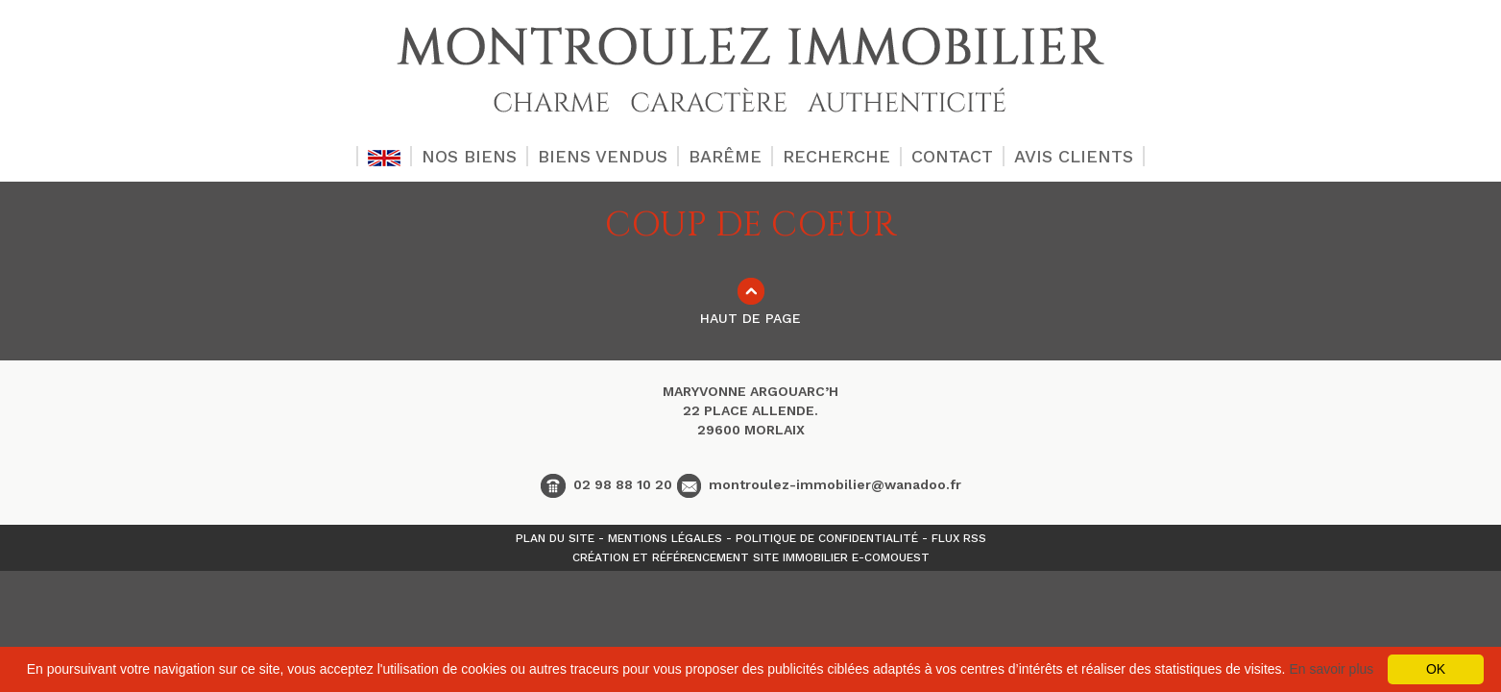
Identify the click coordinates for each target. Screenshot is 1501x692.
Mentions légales (665, 538)
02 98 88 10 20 (606, 484)
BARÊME (725, 156)
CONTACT (952, 156)
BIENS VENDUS (602, 156)
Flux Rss (959, 538)
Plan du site (555, 538)
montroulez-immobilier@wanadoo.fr (819, 484)
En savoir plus (1331, 669)
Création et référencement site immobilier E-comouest (751, 557)
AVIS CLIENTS (1073, 156)
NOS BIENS (469, 156)
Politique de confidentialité (827, 538)
